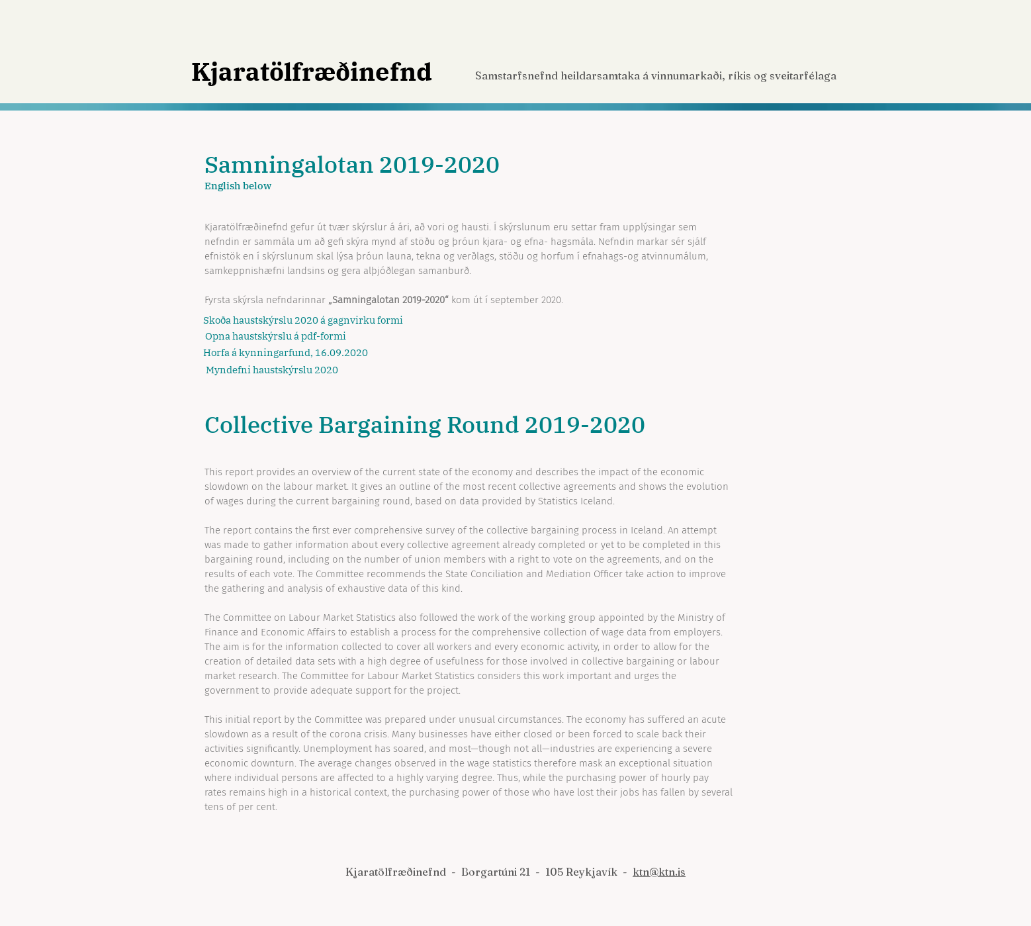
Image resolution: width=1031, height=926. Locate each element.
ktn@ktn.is (659, 871)
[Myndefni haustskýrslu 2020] (280, 370)
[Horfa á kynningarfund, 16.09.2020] (285, 353)
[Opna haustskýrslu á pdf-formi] (279, 336)
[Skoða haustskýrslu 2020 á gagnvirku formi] (303, 320)
